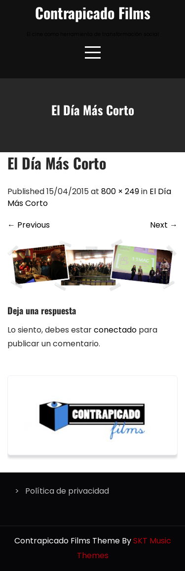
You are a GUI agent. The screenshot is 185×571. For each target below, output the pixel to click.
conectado (115, 330)
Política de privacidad (67, 491)
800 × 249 (120, 191)
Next (164, 225)
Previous (28, 225)
